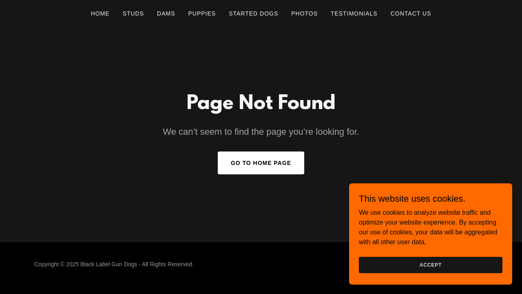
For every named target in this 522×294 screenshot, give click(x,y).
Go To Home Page (261, 163)
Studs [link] (133, 13)
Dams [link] (166, 13)
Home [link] (100, 13)
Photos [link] (304, 13)
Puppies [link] (202, 13)
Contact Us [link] (411, 13)
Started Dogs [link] (253, 13)
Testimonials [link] (354, 13)
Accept (431, 281)
